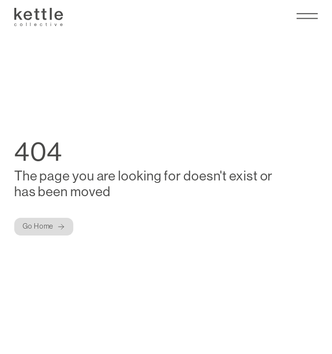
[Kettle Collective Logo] (38, 17)
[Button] (43, 227)
